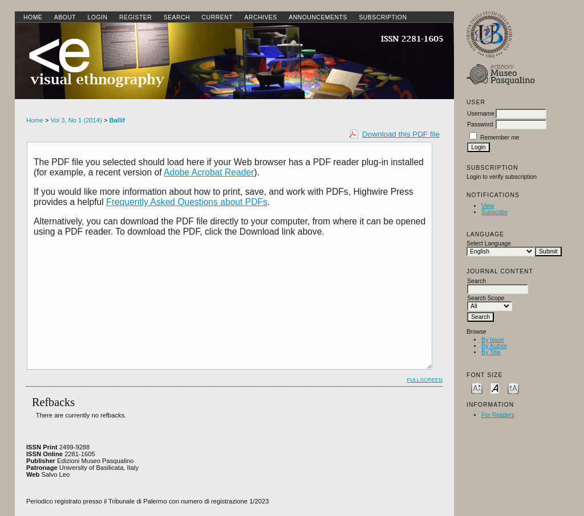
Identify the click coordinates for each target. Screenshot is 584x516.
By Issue (492, 340)
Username (480, 113)
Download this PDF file (401, 134)
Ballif (117, 120)
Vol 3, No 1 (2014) (76, 120)
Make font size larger (513, 387)
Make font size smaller (476, 387)
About (65, 17)
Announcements (318, 17)
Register (135, 17)
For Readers (497, 415)
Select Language (489, 243)
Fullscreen (425, 379)
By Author (494, 346)
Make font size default (495, 387)
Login (98, 17)
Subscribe (494, 212)
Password (480, 124)
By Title (491, 352)
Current (217, 17)
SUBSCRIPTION (383, 17)
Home (32, 17)
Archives (260, 17)
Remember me (500, 137)
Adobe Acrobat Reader (209, 172)
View (487, 206)
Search (177, 17)
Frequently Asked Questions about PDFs (186, 202)
